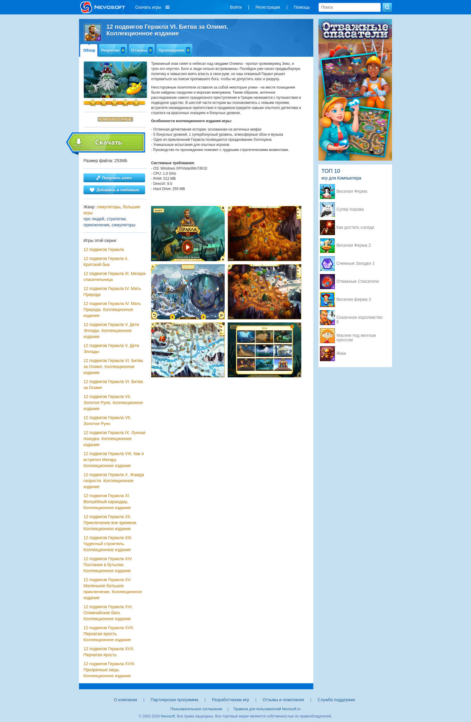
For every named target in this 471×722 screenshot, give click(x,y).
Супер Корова (350, 209)
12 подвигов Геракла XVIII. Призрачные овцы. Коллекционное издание (109, 669)
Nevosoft (168, 716)
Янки (341, 353)
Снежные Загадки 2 (355, 263)
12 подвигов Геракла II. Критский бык (106, 261)
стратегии (116, 218)
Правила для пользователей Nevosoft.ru (266, 709)
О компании (125, 699)
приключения (96, 224)
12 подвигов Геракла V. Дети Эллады (111, 348)
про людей (94, 218)
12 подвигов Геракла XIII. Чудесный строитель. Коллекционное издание (108, 543)
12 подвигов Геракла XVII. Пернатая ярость (109, 651)
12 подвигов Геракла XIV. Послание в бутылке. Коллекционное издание (108, 564)
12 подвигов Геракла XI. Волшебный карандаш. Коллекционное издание (107, 501)
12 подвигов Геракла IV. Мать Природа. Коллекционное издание (112, 309)
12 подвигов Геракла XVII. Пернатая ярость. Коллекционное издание (109, 633)
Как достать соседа (355, 227)
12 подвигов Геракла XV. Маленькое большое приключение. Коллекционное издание (113, 588)
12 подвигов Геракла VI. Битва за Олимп (113, 384)
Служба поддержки (336, 699)
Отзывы (141, 50)
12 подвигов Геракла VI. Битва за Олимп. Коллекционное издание (113, 366)
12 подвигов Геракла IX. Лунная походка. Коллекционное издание (114, 438)
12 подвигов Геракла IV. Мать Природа (112, 291)
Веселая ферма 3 (353, 299)
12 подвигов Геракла (104, 249)
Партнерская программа (174, 699)
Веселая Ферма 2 (353, 245)
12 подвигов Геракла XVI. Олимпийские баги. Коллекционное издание (108, 612)
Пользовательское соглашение (196, 709)
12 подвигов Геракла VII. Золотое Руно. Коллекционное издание (113, 402)
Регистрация (268, 7)
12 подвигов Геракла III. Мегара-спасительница (115, 276)
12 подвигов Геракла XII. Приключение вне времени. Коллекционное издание (110, 522)
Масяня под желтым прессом (356, 336)
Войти (236, 7)
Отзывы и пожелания (283, 699)
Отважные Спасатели (357, 281)
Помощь (302, 7)
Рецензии (113, 50)
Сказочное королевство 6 (359, 318)
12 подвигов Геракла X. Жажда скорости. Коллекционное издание (114, 480)
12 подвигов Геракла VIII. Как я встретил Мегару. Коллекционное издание (114, 459)
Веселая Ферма (351, 191)
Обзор (89, 50)
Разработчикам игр (230, 699)
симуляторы (108, 206)
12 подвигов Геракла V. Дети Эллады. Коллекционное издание (111, 330)
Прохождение (174, 50)
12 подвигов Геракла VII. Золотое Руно (107, 420)
